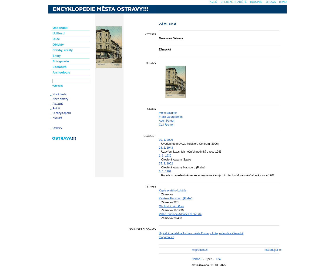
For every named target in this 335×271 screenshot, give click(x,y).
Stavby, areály (63, 50)
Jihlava (271, 1)
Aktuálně (58, 103)
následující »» (273, 249)
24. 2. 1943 (166, 147)
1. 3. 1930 (165, 155)
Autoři (56, 108)
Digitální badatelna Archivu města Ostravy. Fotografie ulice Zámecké (201, 233)
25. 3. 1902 (166, 163)
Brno (283, 1)
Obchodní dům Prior (171, 206)
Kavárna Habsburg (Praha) (175, 198)
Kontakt (57, 117)
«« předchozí (199, 249)
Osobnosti (60, 28)
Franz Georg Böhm (171, 116)
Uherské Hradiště (234, 1)
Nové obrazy (60, 99)
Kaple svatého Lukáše (172, 190)
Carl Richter (166, 124)
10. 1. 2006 (166, 139)
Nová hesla (60, 94)
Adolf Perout (166, 120)
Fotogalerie (61, 61)
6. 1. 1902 (165, 171)
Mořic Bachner (168, 112)
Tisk (218, 259)
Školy (57, 55)
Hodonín (256, 1)
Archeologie (61, 72)
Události (58, 33)
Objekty (58, 44)
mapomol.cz (166, 237)
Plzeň (213, 1)
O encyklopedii (62, 113)
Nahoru (196, 259)
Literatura (60, 67)
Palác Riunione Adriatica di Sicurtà (180, 214)
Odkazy (57, 128)
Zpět (209, 259)
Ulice (56, 39)
